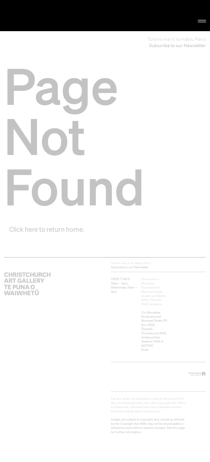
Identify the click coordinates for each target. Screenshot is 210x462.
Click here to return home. (46, 229)
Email (145, 350)
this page (178, 428)
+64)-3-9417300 (152, 343)
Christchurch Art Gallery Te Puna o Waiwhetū (35, 16)
